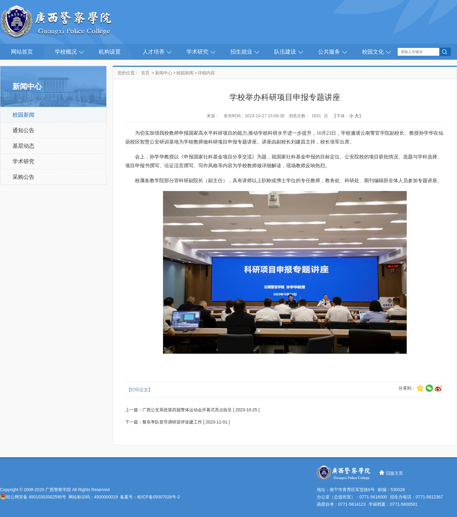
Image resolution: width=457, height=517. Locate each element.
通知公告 (23, 130)
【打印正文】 (139, 389)
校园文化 (373, 52)
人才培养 (154, 52)
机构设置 (110, 52)
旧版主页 (394, 473)
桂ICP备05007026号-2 (158, 496)
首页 (145, 72)
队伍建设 (285, 52)
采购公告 (23, 177)
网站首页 (22, 52)
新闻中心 (163, 72)
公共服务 (329, 52)
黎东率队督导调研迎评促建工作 (172, 422)
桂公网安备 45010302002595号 (36, 496)
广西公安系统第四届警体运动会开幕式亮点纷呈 (187, 409)
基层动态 (23, 146)
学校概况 (66, 52)
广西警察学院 (58, 489)
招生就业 (241, 52)
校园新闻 (23, 115)
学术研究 (197, 52)
